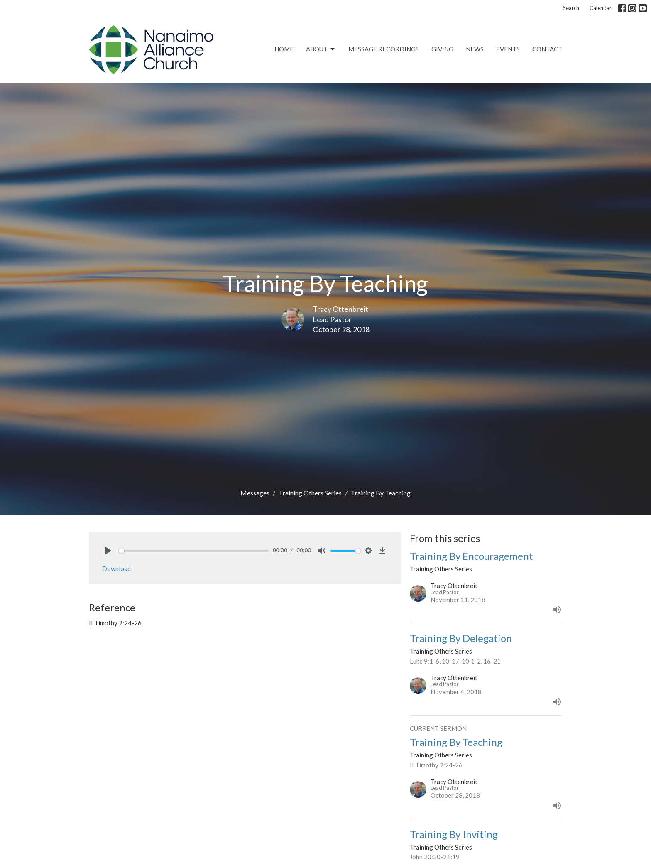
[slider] (194, 551)
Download (116, 568)
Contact (547, 49)
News (475, 49)
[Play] (108, 550)
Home (284, 49)
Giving (442, 49)
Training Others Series (310, 493)
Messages (254, 493)
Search (571, 8)
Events (508, 49)
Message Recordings (383, 49)
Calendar (601, 8)
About (321, 49)
